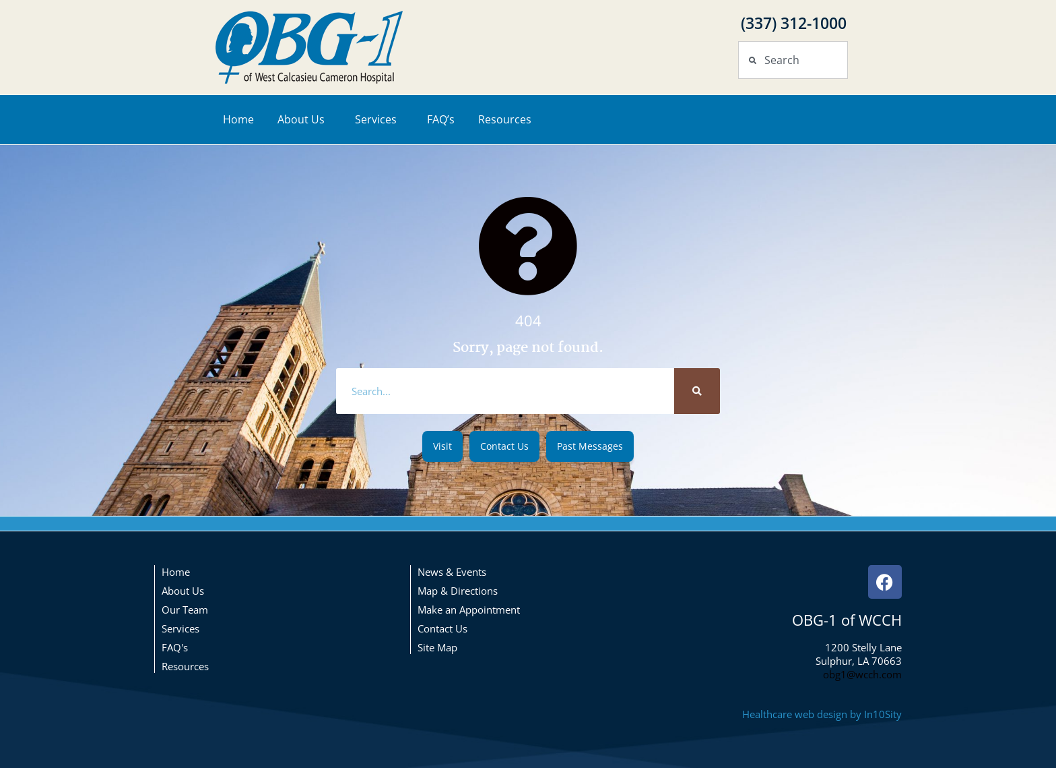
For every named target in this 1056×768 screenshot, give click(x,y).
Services (379, 119)
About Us (304, 119)
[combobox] (793, 60)
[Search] (697, 391)
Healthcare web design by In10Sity (822, 714)
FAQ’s (441, 119)
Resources (508, 119)
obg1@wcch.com (862, 674)
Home (238, 119)
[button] (442, 446)
